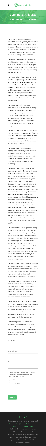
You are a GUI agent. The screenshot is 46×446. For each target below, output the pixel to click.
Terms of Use (14, 424)
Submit (12, 397)
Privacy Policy (25, 424)
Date (10, 362)
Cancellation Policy (26, 426)
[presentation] (23, 394)
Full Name (12, 340)
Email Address (13, 351)
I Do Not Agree (15, 383)
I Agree (13, 379)
